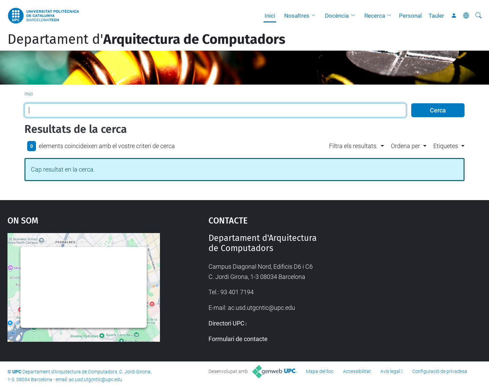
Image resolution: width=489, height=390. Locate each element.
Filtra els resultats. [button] (353, 145)
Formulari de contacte (238, 338)
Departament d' (146, 39)
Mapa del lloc (319, 371)
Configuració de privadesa (439, 371)
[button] (315, 16)
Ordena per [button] (405, 145)
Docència (337, 15)
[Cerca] (478, 16)
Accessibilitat (357, 371)
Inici (270, 15)
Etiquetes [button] (445, 145)
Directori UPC (226, 323)
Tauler (436, 15)
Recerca (374, 15)
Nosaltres (296, 15)
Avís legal (390, 371)
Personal (410, 15)
